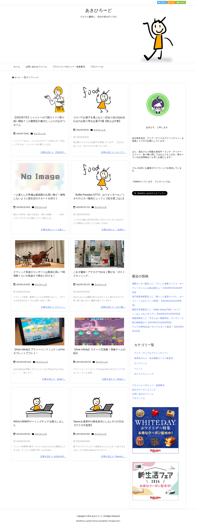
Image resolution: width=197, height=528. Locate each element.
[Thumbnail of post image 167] (99, 177)
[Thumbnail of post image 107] (39, 331)
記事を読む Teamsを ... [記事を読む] (113, 456)
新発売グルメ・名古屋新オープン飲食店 (153, 358)
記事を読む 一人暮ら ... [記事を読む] (53, 229)
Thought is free (114, 521)
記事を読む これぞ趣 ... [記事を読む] (113, 307)
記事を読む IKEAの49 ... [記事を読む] (53, 456)
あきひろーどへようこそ (144, 389)
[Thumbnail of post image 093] (99, 331)
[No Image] (39, 177)
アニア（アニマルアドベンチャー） (151, 353)
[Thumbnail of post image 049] (99, 254)
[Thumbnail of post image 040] (39, 403)
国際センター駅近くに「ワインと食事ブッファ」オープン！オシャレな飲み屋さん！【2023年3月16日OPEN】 (158, 287)
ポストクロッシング (144, 374)
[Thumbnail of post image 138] (39, 99)
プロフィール (138, 398)
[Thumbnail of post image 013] (99, 99)
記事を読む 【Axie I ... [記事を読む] (54, 379)
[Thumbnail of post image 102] (99, 403)
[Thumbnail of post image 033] (39, 254)
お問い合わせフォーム (143, 394)
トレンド (138, 368)
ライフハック (40, 133)
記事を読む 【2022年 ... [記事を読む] (53, 152)
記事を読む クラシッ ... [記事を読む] (53, 307)
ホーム (17, 77)
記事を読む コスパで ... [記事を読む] (113, 152)
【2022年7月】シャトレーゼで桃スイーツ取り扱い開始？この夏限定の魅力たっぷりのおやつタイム (39, 121)
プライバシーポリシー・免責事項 (148, 385)
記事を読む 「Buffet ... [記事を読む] (114, 229)
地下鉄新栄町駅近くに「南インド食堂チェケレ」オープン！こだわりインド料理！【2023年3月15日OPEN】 (158, 300)
